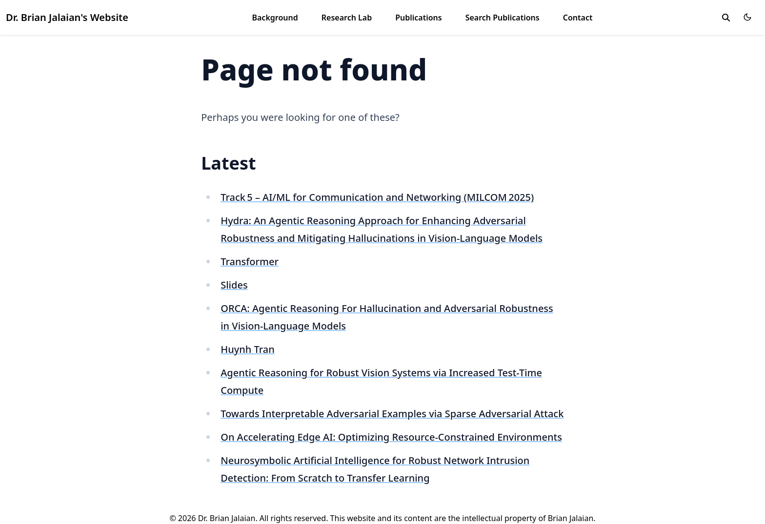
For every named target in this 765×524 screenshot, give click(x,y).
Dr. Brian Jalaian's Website (67, 17)
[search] (726, 17)
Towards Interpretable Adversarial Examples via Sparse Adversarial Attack (392, 413)
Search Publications (502, 17)
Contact (578, 17)
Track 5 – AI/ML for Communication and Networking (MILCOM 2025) (377, 197)
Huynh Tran (248, 349)
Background (275, 17)
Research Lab (347, 17)
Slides (234, 284)
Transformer (250, 261)
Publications (418, 17)
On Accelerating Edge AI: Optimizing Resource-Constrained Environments (391, 437)
